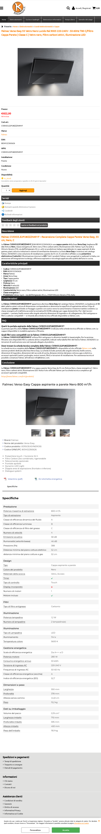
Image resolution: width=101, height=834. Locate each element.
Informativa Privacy (12, 810)
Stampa (8, 203)
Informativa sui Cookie (81, 823)
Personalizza (35, 830)
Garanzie (8, 804)
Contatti (8, 784)
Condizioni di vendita (13, 800)
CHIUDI (99, 820)
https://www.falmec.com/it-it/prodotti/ (17, 376)
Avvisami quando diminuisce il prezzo (20, 207)
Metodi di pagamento (13, 768)
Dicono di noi (9, 787)
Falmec (4, 134)
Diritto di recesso (11, 807)
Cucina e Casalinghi (32, 19)
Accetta (65, 830)
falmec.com (87, 348)
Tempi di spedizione (12, 761)
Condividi (8, 210)
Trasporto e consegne (13, 764)
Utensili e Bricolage (86, 19)
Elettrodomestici (16, 19)
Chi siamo (8, 781)
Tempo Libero (70, 19)
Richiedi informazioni (13, 214)
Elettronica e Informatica (52, 19)
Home (4, 19)
